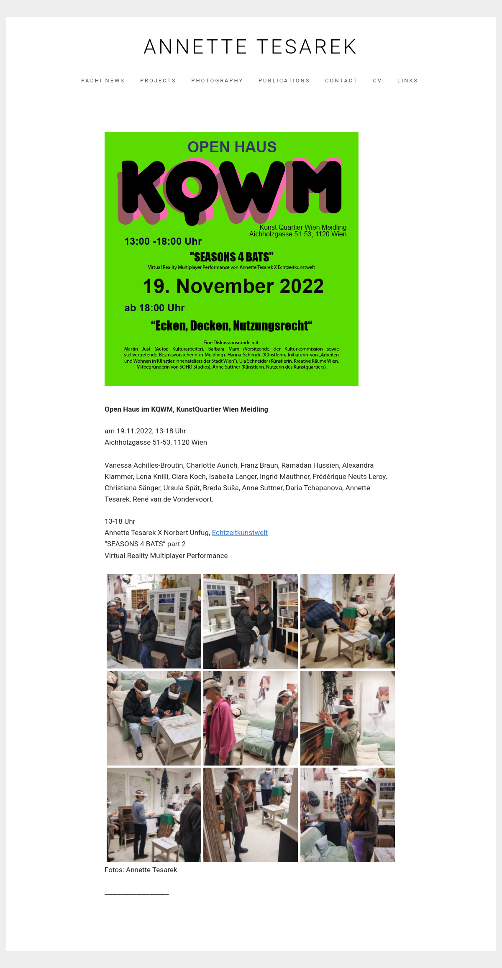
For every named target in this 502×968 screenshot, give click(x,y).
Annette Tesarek (251, 47)
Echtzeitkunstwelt (240, 532)
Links (407, 80)
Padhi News (103, 80)
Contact (341, 80)
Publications (284, 80)
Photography (217, 80)
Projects (158, 80)
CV (377, 80)
